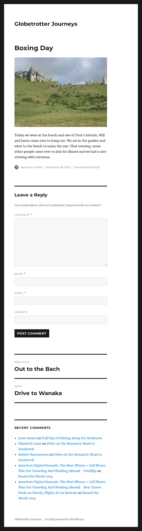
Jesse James (27, 438)
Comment (23, 215)
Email (20, 293)
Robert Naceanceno (33, 454)
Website (21, 312)
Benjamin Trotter (31, 167)
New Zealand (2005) (86, 167)
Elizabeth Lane (29, 443)
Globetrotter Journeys (45, 24)
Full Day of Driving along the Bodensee (72, 438)
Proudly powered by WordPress (64, 519)
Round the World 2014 (35, 476)
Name (20, 274)
